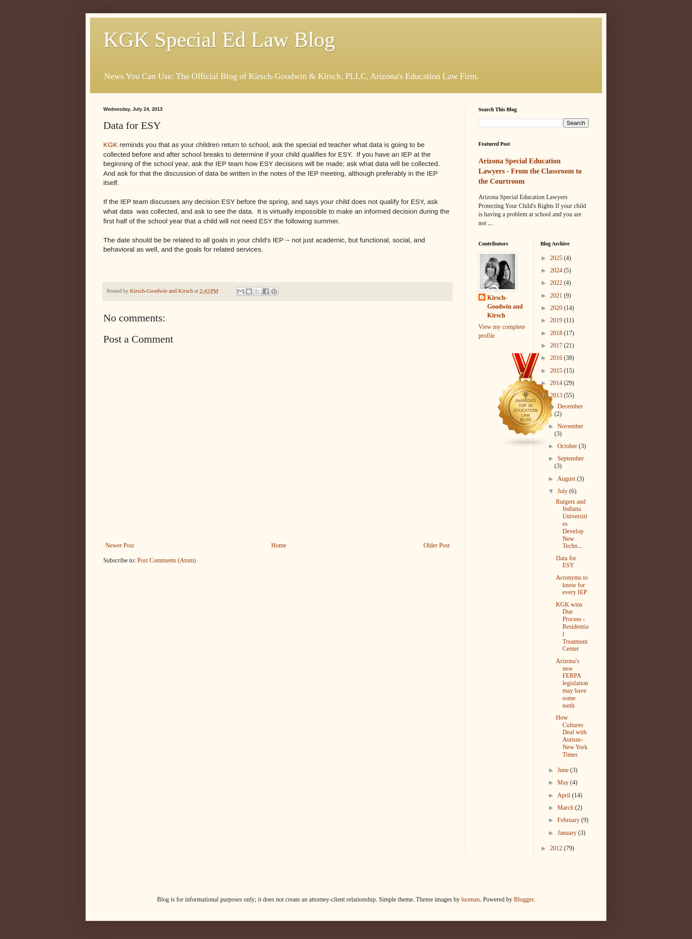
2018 (557, 333)
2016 (557, 357)
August (567, 478)
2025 (557, 258)
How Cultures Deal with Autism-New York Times (571, 736)
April (564, 795)
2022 (557, 282)
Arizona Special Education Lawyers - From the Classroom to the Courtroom (530, 171)
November (570, 426)
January (567, 833)
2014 (557, 383)
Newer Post (119, 545)
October (568, 446)
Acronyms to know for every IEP (572, 585)
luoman (470, 899)
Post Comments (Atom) (166, 560)
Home (278, 545)
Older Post (437, 545)
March (566, 807)
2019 (557, 320)
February (569, 820)
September (570, 458)
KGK (110, 144)
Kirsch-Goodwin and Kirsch (505, 306)
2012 (557, 848)
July (563, 491)
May (563, 782)
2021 (557, 295)
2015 (557, 370)
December (570, 406)
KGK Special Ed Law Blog (219, 39)
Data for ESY (566, 562)
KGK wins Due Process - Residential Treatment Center (572, 626)
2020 (557, 308)
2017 (557, 345)
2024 (557, 270)
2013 (557, 395)
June (563, 770)
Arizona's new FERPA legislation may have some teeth (572, 683)
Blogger (523, 899)
